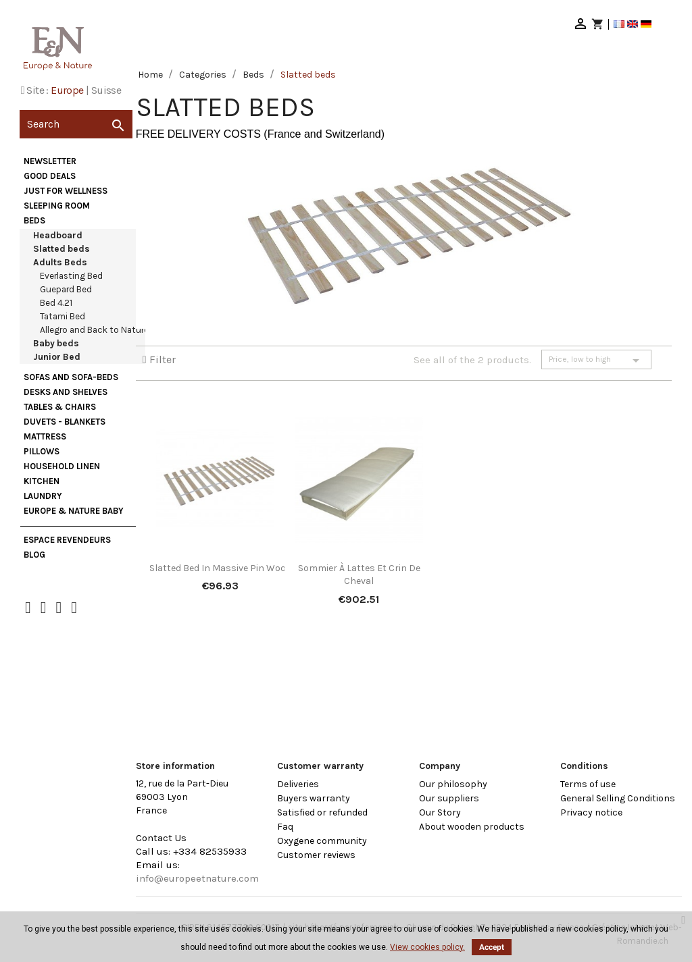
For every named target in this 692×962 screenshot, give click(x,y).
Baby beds (56, 343)
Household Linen (62, 466)
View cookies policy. (427, 947)
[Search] (76, 124)
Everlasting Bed (71, 276)
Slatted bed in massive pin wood (220, 568)
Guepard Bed (66, 289)
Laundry (43, 496)
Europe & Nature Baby (74, 511)
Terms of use (588, 784)
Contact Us (161, 838)
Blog (34, 555)
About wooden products (471, 826)
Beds (34, 220)
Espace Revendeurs (67, 540)
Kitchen (41, 481)
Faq (285, 826)
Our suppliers (449, 798)
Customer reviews (316, 855)
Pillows (41, 451)
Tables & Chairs (60, 407)
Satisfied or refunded (322, 812)
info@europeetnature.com (197, 878)
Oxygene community (322, 841)
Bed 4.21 (56, 303)
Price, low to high (596, 360)
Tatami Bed (62, 316)
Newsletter (50, 161)
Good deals (50, 176)
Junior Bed (56, 357)
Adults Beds (60, 262)
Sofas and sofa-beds (71, 377)
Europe (67, 90)
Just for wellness (65, 191)
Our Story (440, 812)
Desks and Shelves (65, 392)
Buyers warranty (313, 798)
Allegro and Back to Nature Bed (103, 330)
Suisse (106, 90)
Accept (491, 947)
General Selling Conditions (617, 798)
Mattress (45, 436)
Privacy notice (591, 812)
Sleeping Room (57, 206)
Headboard (57, 235)
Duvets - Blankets (64, 422)
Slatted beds (61, 249)
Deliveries (298, 784)
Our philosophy (453, 784)
